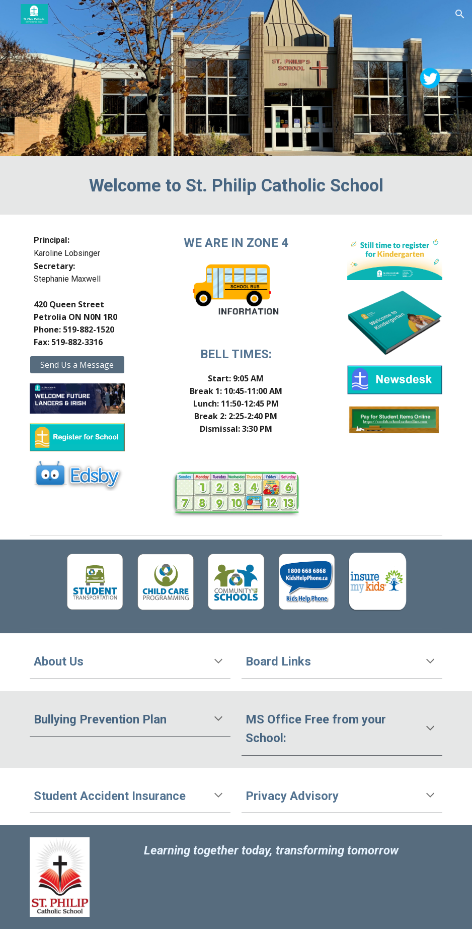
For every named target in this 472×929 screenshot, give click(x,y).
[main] (236, 185)
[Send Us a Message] (77, 364)
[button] (460, 14)
